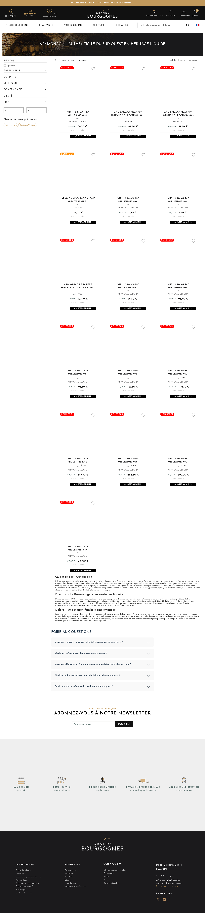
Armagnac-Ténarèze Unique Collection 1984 (77, 289)
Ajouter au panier (83, 136)
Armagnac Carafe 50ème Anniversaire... (78, 201)
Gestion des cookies (25, 899)
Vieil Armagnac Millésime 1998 (78, 113)
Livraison (20, 882)
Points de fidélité (23, 879)
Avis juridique (22, 888)
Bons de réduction (111, 891)
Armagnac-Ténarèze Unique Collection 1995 (177, 113)
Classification (70, 879)
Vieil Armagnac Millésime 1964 (128, 466)
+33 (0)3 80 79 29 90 (170, 895)
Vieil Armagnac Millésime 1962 (78, 466)
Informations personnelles (115, 879)
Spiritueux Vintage (27, 125)
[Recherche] (165, 25)
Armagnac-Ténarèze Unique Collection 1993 (127, 113)
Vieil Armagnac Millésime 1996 (178, 201)
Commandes (109, 882)
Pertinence (192, 60)
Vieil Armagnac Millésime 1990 (128, 289)
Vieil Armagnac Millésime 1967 (78, 555)
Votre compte (112, 874)
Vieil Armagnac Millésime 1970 (178, 466)
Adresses (107, 888)
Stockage (68, 882)
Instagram (158, 907)
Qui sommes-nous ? (24, 894)
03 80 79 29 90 (10, 16)
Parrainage (21, 896)
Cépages (68, 888)
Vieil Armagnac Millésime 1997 (128, 201)
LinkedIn (164, 907)
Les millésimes (70, 891)
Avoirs (106, 885)
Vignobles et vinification (75, 894)
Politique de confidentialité (28, 891)
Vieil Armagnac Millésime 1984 (178, 289)
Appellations (70, 885)
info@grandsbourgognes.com (170, 892)
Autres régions (11, 125)
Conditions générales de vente (30, 885)
